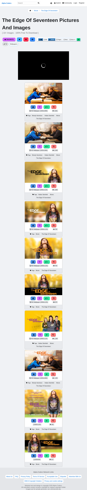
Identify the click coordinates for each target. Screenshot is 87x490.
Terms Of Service (38, 476)
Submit (57, 3)
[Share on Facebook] (32, 39)
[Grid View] (40, 39)
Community (67, 3)
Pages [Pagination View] (58, 39)
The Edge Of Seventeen (49, 10)
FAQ (16, 476)
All (5, 44)
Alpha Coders (6, 3)
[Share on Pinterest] (26, 39)
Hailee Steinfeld (49, 115)
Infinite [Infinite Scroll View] (51, 39)
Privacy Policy (25, 476)
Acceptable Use (52, 476)
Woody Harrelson (37, 115)
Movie (36, 10)
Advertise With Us (75, 476)
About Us (9, 476)
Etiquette (63, 476)
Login (75, 3)
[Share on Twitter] (19, 39)
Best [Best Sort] (66, 39)
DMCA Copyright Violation (33, 481)
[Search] (38, 3)
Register (81, 3)
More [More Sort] (72, 39)
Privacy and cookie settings (53, 481)
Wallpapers (13, 44)
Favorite (9, 39)
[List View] (45, 39)
